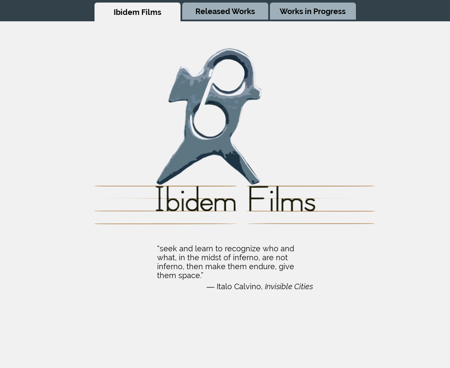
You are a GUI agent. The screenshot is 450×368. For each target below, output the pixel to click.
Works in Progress (313, 11)
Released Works (225, 11)
